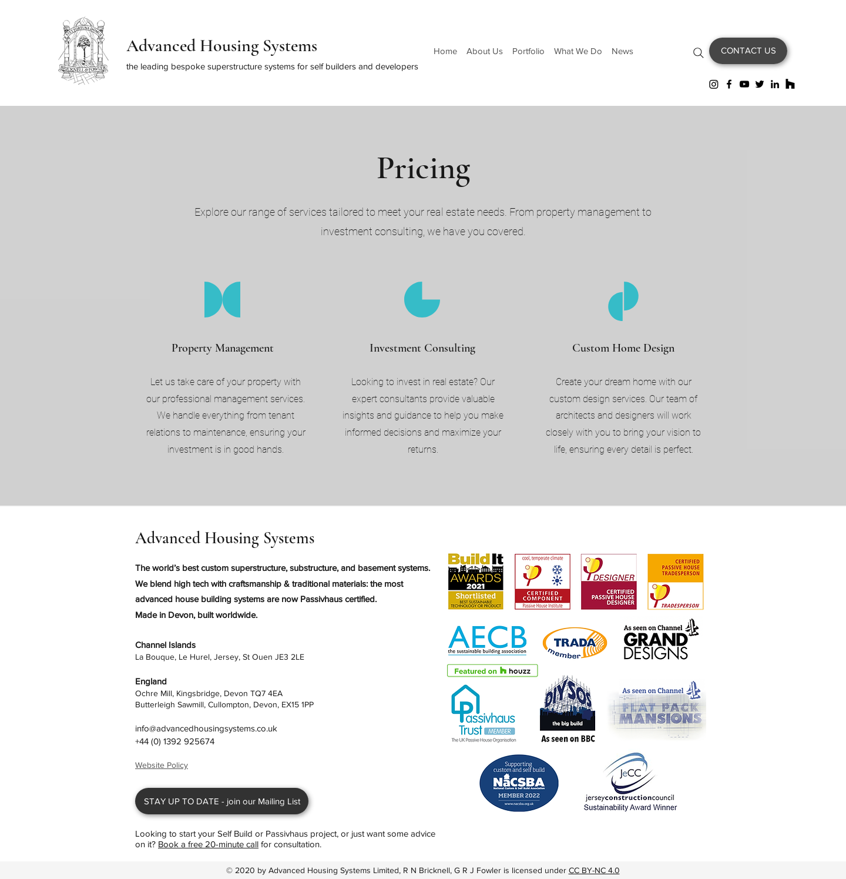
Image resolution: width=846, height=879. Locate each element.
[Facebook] (729, 84)
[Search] (698, 53)
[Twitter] (760, 84)
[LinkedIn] (775, 84)
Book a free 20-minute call (208, 844)
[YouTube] (744, 84)
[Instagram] (714, 84)
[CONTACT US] (748, 51)
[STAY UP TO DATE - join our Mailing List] (221, 801)
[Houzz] (790, 84)
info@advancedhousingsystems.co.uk (206, 728)
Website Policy (161, 765)
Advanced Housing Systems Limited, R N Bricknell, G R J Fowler (385, 870)
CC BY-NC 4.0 (594, 870)
